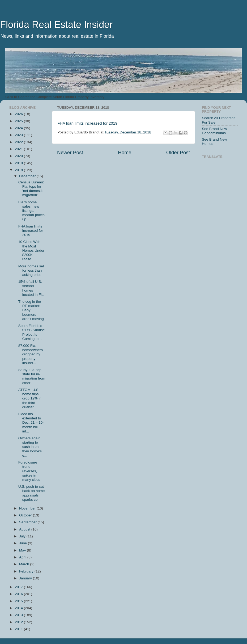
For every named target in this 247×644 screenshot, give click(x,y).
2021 (19, 149)
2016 (19, 594)
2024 (19, 128)
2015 (19, 601)
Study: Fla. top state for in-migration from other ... (31, 376)
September (28, 522)
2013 (19, 615)
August (25, 529)
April (23, 557)
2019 (19, 163)
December (28, 176)
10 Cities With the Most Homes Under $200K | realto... (31, 250)
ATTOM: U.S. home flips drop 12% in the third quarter (29, 398)
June (23, 543)
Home (124, 152)
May (23, 550)
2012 (19, 622)
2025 (19, 121)
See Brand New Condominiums (214, 131)
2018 (19, 170)
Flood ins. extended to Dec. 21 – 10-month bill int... (31, 422)
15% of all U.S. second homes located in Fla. (31, 288)
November (28, 508)
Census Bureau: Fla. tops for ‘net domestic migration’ (31, 188)
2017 (19, 587)
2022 (19, 142)
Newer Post (70, 152)
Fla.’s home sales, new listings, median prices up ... (31, 210)
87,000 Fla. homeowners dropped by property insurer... (30, 354)
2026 (19, 114)
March (24, 564)
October (26, 515)
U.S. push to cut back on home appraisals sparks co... (31, 493)
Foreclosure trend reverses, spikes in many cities (29, 471)
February (27, 571)
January (26, 578)
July (23, 536)
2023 (19, 135)
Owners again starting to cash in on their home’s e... (30, 446)
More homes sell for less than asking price (31, 270)
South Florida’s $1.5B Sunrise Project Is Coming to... (31, 332)
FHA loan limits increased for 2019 (87, 123)
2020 (19, 156)
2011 (19, 629)
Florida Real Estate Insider (56, 24)
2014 (19, 608)
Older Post (178, 152)
